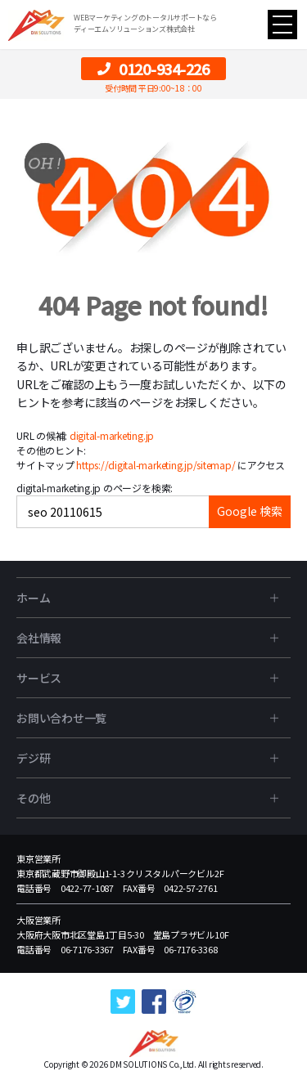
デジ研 (33, 758)
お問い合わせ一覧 (61, 718)
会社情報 (38, 638)
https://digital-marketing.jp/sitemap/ (155, 465)
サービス (38, 678)
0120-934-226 (153, 68)
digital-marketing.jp (112, 435)
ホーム (33, 597)
